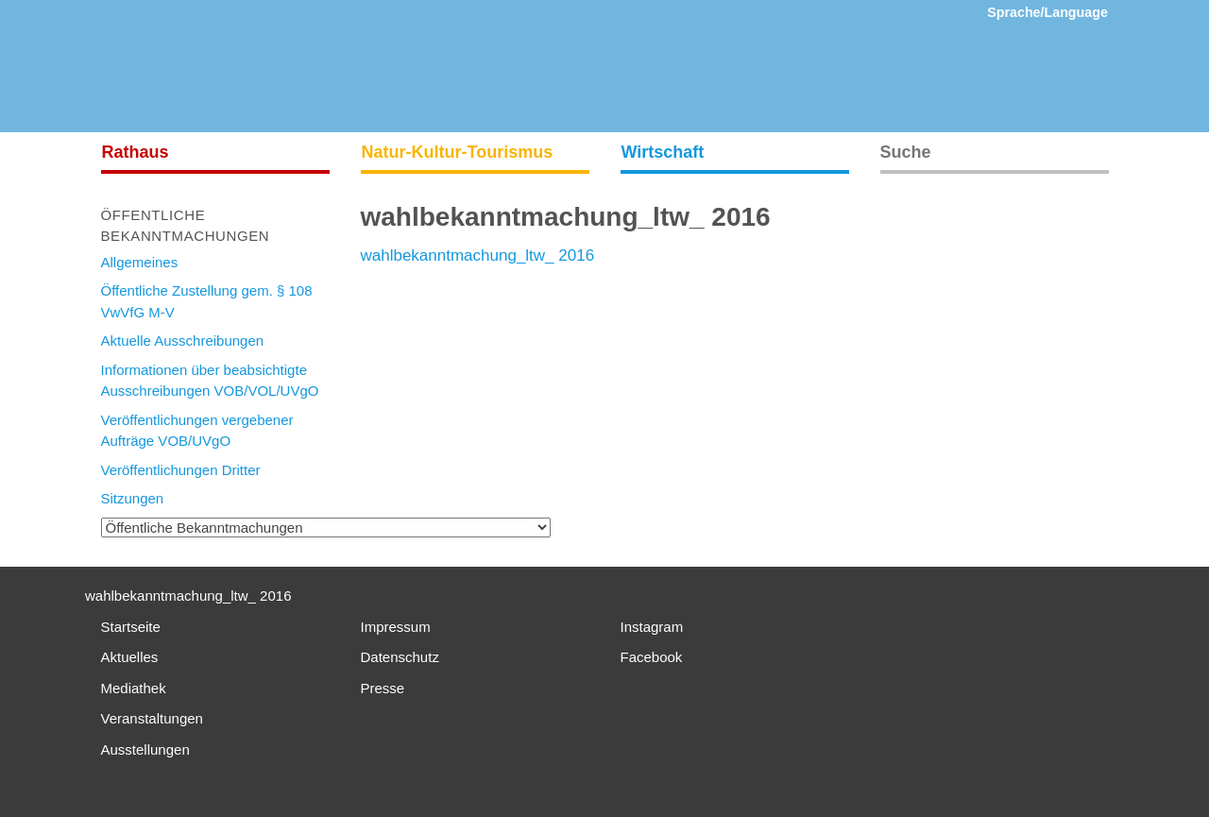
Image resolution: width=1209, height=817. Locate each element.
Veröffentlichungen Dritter (181, 470)
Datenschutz (400, 657)
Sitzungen (132, 498)
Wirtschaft (663, 152)
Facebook (652, 657)
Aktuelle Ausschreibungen (182, 340)
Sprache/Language (1047, 12)
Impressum (396, 627)
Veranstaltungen (152, 718)
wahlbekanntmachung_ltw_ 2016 (478, 255)
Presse (383, 688)
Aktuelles (130, 657)
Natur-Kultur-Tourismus (457, 152)
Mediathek (133, 688)
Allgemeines (140, 262)
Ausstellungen (145, 749)
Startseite (131, 627)
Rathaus (135, 152)
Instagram (652, 627)
